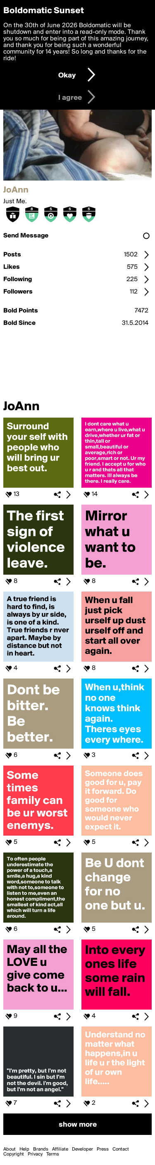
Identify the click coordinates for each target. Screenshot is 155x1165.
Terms (52, 1154)
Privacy (35, 1154)
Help (24, 1149)
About (9, 1149)
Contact (120, 1149)
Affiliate (60, 1149)
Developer (82, 1149)
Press (103, 1149)
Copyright (13, 1154)
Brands (40, 1149)
